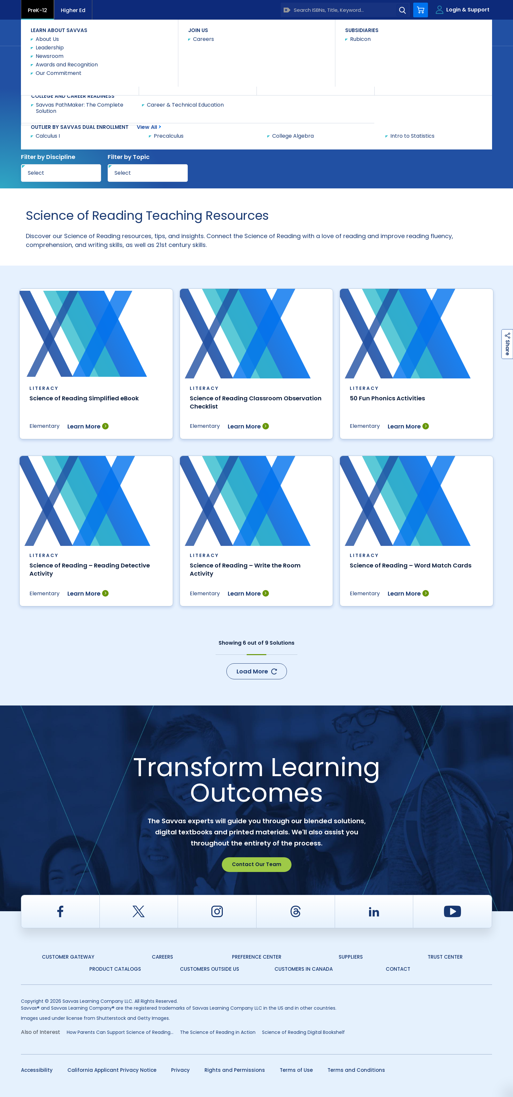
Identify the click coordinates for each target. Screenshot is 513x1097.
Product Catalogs (115, 969)
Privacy (180, 1070)
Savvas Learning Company (49, 58)
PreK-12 (37, 10)
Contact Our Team (256, 864)
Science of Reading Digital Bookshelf (303, 1032)
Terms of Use (296, 1070)
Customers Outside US (209, 969)
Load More (257, 671)
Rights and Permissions (234, 1070)
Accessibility (37, 1070)
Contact (464, 32)
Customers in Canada (303, 969)
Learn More (88, 426)
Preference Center (256, 956)
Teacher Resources (111, 57)
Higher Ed (73, 10)
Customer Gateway (68, 956)
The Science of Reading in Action (218, 1032)
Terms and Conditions (356, 1070)
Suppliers (351, 956)
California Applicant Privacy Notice (111, 1070)
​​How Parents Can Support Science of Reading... (120, 1032)
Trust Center (445, 956)
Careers (162, 956)
